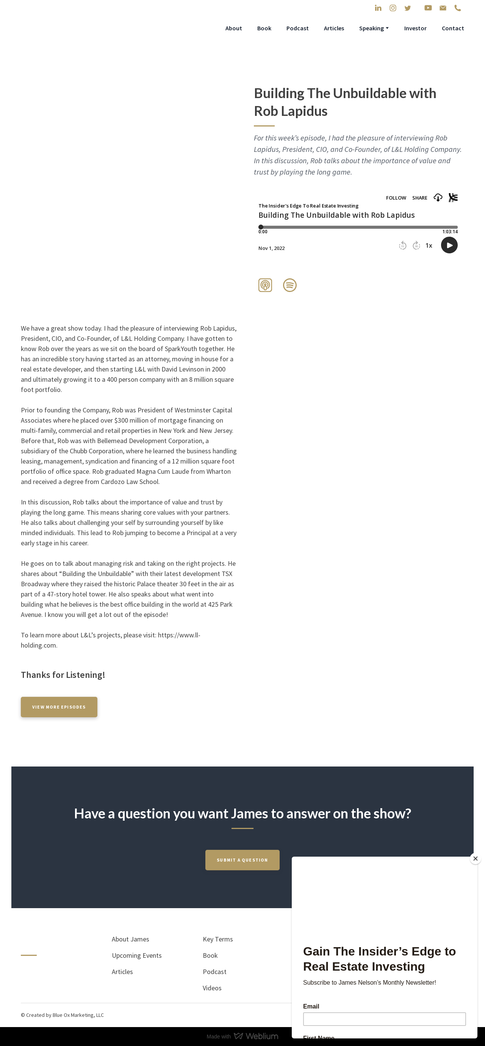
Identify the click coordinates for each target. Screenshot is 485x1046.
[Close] (475, 858)
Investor (415, 28)
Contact (453, 28)
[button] (378, 8)
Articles (334, 28)
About (233, 28)
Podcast (297, 28)
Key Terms (218, 939)
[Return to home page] (74, 27)
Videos (212, 988)
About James (130, 939)
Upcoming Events (137, 955)
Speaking (371, 28)
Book (264, 28)
